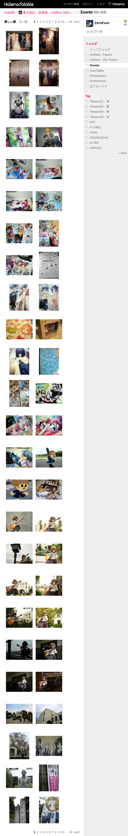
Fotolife (9, 12)
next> (76, 21)
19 (70, 21)
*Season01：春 (97, 101)
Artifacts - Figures (99, 54)
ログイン (88, 4)
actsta (91, 132)
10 (62, 21)
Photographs (96, 75)
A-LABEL (93, 127)
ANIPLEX (94, 148)
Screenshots (96, 81)
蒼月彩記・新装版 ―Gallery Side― (45, 12)
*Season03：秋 (97, 111)
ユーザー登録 (71, 4)
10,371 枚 (94, 31)
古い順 (23, 21)
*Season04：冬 (97, 117)
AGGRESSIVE (97, 137)
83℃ (90, 122)
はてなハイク (96, 86)
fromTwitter (95, 70)
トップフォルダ (98, 49)
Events (92, 65)
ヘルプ (101, 4)
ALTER (92, 142)
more (122, 153)
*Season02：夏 (97, 106)
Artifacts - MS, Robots (102, 59)
